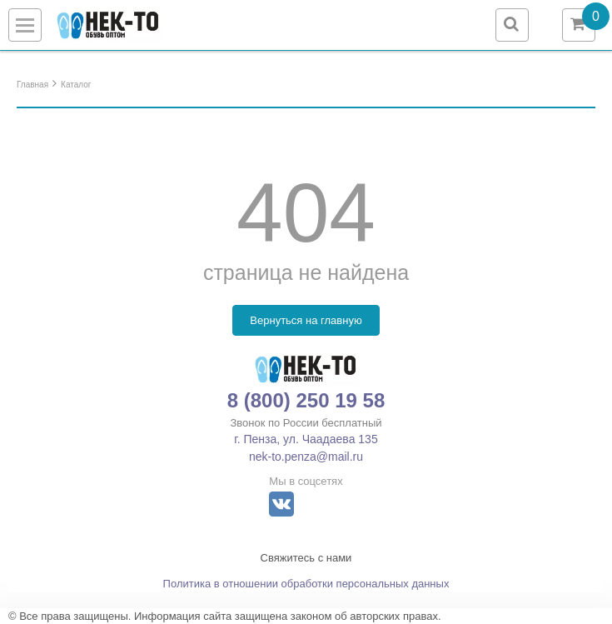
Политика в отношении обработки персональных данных (306, 583)
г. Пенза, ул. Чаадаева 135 (305, 439)
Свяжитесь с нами (306, 558)
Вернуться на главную (305, 320)
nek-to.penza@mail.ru (306, 456)
